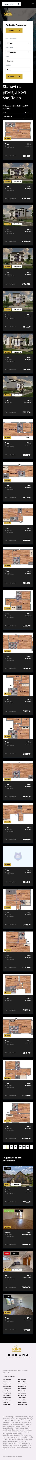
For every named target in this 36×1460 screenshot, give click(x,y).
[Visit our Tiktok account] (27, 1355)
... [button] (17, 1147)
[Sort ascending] (26, 116)
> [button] (31, 1147)
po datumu (8, 116)
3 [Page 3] (15, 1147)
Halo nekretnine (22, 1386)
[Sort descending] (29, 116)
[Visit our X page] (20, 1355)
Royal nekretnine (7, 1384)
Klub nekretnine (7, 1388)
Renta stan (5, 1402)
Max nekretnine (22, 1395)
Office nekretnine (7, 1386)
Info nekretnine (22, 1382)
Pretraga (14, 76)
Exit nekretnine (22, 1393)
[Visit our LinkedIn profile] (23, 1355)
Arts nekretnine (6, 1400)
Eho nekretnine (22, 1388)
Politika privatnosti (11, 1358)
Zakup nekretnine (22, 1402)
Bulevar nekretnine (23, 1384)
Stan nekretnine (7, 1393)
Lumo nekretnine (22, 1404)
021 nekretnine (6, 1382)
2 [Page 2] (11, 1147)
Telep (9, 70)
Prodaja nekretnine (7, 1404)
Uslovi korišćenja (25, 1358)
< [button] (4, 1147)
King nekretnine (7, 1397)
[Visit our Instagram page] (12, 1355)
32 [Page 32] (20, 1147)
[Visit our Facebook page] (9, 1355)
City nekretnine (22, 1379)
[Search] (18, 4)
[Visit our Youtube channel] (16, 1355)
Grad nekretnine (7, 1379)
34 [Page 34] (28, 1147)
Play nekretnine (6, 1395)
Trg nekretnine (22, 1397)
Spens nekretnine (7, 1391)
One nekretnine (22, 1400)
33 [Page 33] (24, 1147)
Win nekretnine (22, 1391)
